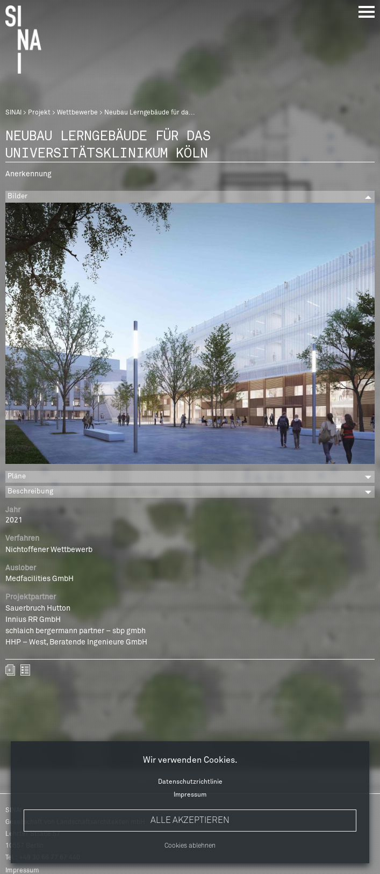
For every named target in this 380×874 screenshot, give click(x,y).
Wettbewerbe (77, 113)
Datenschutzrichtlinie (190, 782)
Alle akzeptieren (190, 820)
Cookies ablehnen (190, 846)
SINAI (13, 113)
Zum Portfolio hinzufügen (10, 670)
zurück (25, 670)
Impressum (190, 795)
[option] (190, 335)
